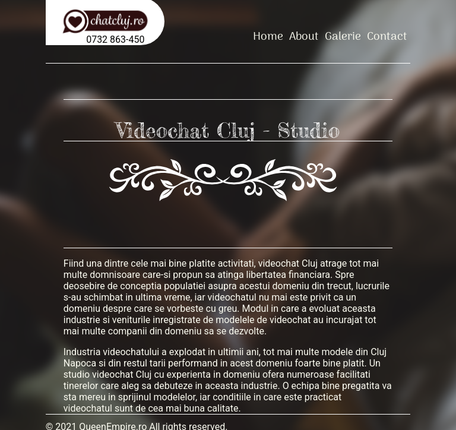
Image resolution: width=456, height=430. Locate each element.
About (304, 36)
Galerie (343, 36)
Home (268, 36)
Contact (387, 36)
